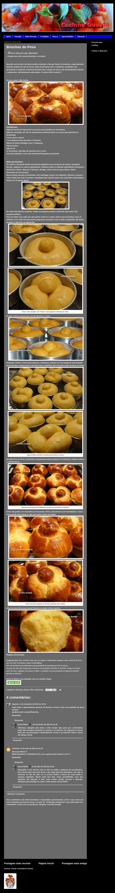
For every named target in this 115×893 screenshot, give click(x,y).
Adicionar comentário (16, 794)
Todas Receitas (31, 36)
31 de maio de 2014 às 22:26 (43, 766)
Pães (32, 690)
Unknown (16, 748)
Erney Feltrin (23, 724)
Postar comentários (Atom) (22, 868)
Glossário (81, 36)
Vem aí (55, 36)
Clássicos (19, 690)
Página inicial (46, 863)
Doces (26, 690)
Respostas (19, 720)
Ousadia (18, 36)
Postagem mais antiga (74, 863)
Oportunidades (67, 36)
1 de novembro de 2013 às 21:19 (45, 724)
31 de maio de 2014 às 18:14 (31, 748)
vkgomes (15, 704)
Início (8, 36)
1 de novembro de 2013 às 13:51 (33, 704)
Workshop (39, 690)
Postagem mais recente (17, 863)
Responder (16, 715)
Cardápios (44, 36)
